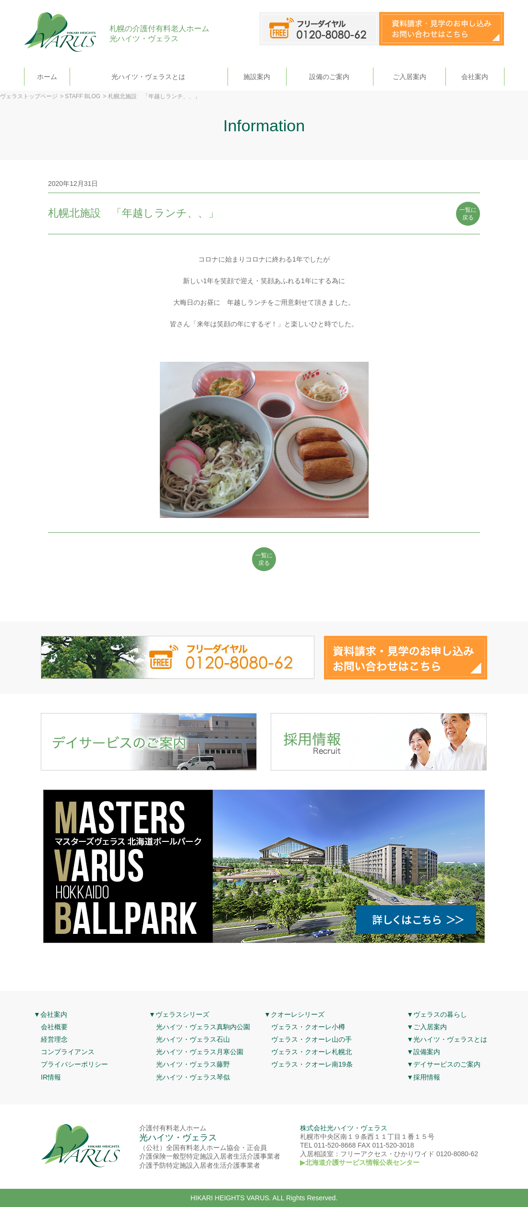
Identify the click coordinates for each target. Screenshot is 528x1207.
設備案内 (426, 1052)
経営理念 (54, 1039)
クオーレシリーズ (297, 1014)
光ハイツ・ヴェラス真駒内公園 (203, 1027)
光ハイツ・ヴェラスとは (148, 76)
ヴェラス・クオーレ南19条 (312, 1064)
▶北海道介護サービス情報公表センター (360, 1162)
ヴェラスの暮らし (440, 1014)
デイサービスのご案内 (446, 1064)
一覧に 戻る (468, 214)
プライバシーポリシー (74, 1064)
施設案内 (256, 76)
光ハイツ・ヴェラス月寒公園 (199, 1052)
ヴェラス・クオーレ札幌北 (311, 1052)
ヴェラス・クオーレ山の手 (311, 1039)
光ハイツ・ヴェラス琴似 (193, 1077)
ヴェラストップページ (29, 96)
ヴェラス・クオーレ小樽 (308, 1027)
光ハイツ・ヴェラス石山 (193, 1039)
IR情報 (51, 1077)
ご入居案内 (409, 76)
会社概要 (54, 1027)
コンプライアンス (68, 1052)
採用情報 (426, 1077)
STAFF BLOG (82, 96)
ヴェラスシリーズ (182, 1014)
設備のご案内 (329, 76)
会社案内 (474, 76)
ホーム (47, 76)
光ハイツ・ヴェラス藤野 (193, 1064)
